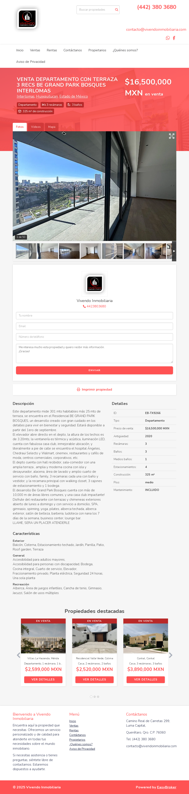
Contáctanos (73, 50)
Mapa (51, 127)
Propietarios (97, 50)
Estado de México (73, 96)
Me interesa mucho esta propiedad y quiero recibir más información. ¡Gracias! (94, 353)
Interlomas (26, 96)
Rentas (52, 50)
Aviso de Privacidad (30, 62)
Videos (36, 127)
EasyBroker (166, 787)
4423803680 (96, 306)
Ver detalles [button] (43, 680)
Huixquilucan (47, 96)
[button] (17, 655)
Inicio (20, 50)
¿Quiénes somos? (125, 50)
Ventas (35, 50)
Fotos (20, 127)
